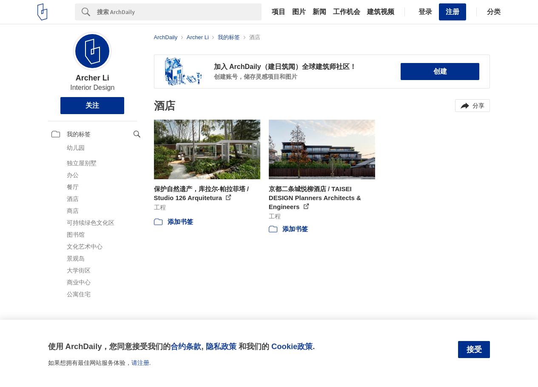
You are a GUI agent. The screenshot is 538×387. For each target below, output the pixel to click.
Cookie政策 (292, 346)
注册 (452, 11)
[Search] (179, 11)
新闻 (319, 12)
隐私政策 (221, 346)
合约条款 (186, 346)
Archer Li (92, 78)
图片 (299, 12)
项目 (278, 12)
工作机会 (346, 12)
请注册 (140, 362)
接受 (474, 349)
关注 (92, 105)
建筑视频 (380, 12)
